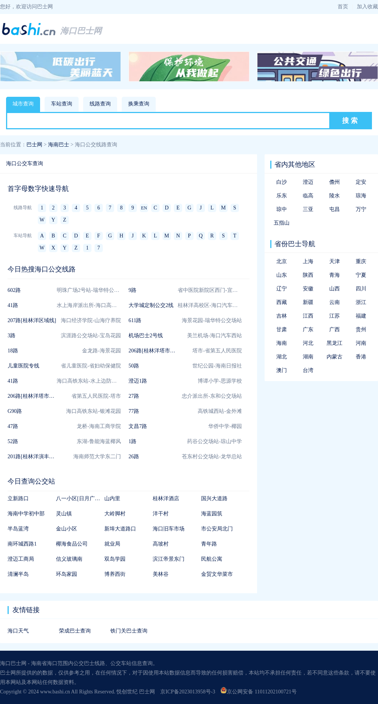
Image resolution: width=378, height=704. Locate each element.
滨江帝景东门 (168, 559)
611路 (135, 320)
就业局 (112, 544)
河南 (361, 343)
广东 (308, 329)
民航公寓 (211, 559)
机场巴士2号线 (146, 335)
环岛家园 (66, 574)
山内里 (112, 498)
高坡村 (161, 544)
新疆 (308, 302)
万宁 (361, 209)
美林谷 (161, 574)
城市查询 (23, 104)
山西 (334, 289)
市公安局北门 (217, 529)
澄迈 (308, 182)
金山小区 (66, 529)
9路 (132, 290)
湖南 (308, 357)
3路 (11, 335)
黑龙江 (334, 343)
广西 (334, 329)
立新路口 (18, 498)
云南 (334, 302)
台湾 (308, 370)
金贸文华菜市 (217, 574)
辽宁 (281, 289)
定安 (361, 182)
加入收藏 (367, 6)
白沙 (281, 182)
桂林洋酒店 (166, 498)
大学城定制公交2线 (151, 305)
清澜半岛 (18, 574)
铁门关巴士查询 (128, 631)
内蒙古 (334, 357)
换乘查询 (138, 104)
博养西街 (114, 574)
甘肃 (281, 329)
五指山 (282, 223)
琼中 (281, 209)
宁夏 (361, 275)
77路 (134, 411)
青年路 (209, 544)
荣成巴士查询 (75, 631)
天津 (334, 261)
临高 (308, 195)
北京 (281, 261)
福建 (361, 316)
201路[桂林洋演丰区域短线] (40, 456)
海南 (281, 343)
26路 (134, 456)
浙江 (361, 302)
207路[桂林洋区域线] (32, 320)
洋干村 (161, 513)
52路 (13, 441)
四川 (361, 289)
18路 (13, 351)
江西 (308, 316)
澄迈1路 (138, 381)
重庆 (361, 261)
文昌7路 (138, 426)
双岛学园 (114, 559)
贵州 (361, 329)
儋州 (334, 182)
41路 (13, 305)
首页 (343, 6)
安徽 (308, 289)
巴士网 (34, 144)
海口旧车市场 (168, 529)
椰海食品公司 (72, 544)
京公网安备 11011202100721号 (258, 692)
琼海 (361, 195)
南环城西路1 (22, 544)
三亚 (308, 209)
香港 (361, 357)
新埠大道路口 (120, 529)
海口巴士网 (81, 31)
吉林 (281, 316)
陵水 (334, 195)
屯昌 (334, 209)
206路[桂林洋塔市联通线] (158, 351)
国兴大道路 (214, 498)
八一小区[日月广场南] (81, 498)
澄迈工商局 (21, 559)
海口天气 (18, 631)
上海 (308, 261)
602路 (14, 290)
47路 (13, 426)
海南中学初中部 (26, 513)
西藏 (281, 302)
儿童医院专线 (23, 366)
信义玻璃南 (69, 559)
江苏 (334, 316)
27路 (134, 396)
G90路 (15, 411)
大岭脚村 (114, 513)
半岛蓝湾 (18, 529)
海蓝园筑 (211, 513)
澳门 (281, 370)
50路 (134, 366)
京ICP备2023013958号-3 (187, 692)
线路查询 (100, 104)
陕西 (308, 275)
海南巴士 (58, 144)
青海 (334, 275)
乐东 (281, 195)
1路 (132, 441)
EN (144, 208)
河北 (308, 343)
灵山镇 (64, 513)
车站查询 (61, 104)
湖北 (281, 357)
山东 (281, 275)
